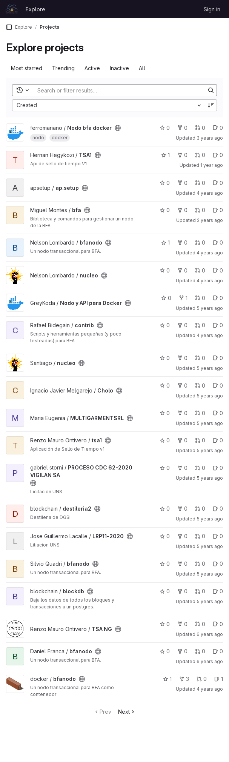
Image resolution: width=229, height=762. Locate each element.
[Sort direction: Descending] (211, 105)
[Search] (115, 90)
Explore (35, 9)
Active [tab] (92, 68)
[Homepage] (12, 9)
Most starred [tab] (26, 68)
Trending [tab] (63, 68)
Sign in (212, 9)
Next (127, 711)
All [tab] (142, 68)
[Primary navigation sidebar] (9, 27)
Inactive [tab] (119, 68)
